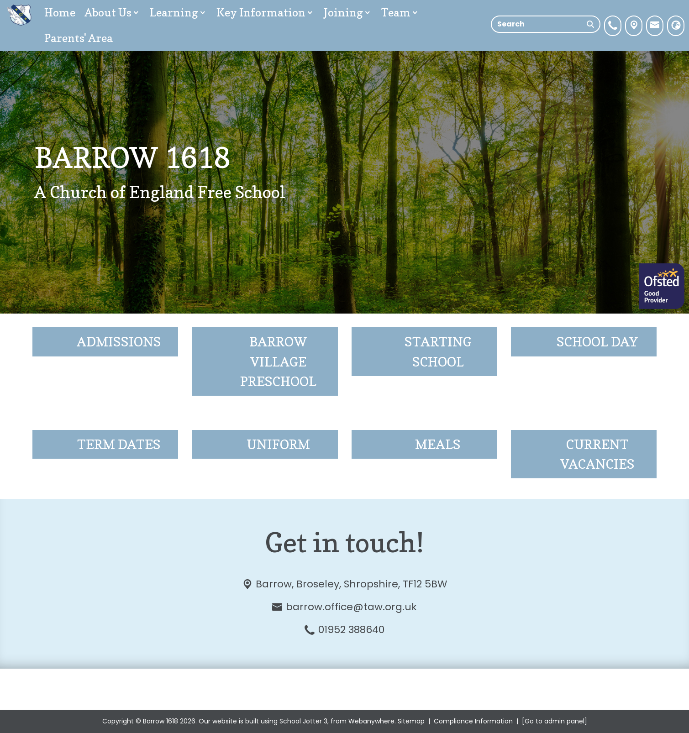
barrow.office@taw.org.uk (351, 607)
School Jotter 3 (303, 721)
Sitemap (411, 721)
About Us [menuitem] (112, 12)
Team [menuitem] (400, 12)
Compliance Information (473, 721)
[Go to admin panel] (554, 721)
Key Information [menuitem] (265, 12)
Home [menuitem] (59, 12)
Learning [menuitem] (178, 12)
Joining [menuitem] (348, 12)
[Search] (590, 24)
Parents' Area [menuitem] (78, 38)
